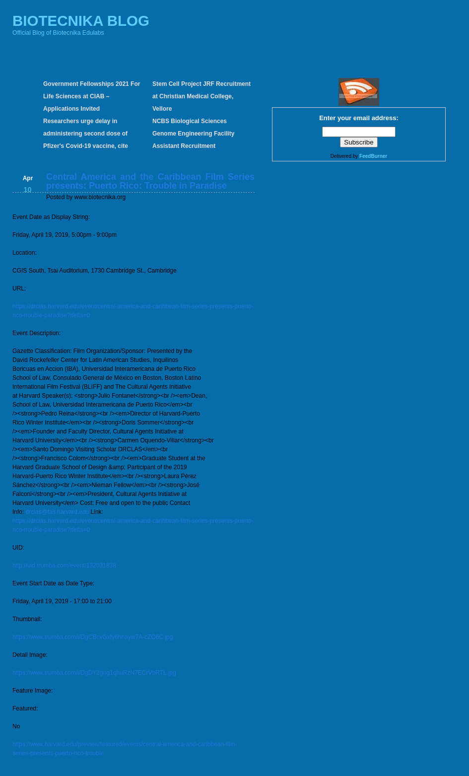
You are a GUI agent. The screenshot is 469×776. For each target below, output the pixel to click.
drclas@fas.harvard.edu (57, 511)
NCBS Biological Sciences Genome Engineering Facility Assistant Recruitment (193, 133)
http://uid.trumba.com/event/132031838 (64, 565)
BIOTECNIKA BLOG (80, 20)
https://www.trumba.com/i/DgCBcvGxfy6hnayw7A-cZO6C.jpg (92, 637)
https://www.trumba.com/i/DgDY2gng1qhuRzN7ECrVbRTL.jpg (94, 672)
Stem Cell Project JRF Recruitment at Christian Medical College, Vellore (201, 96)
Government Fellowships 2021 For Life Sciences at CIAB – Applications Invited (91, 96)
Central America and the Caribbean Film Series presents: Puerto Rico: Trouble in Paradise (150, 181)
